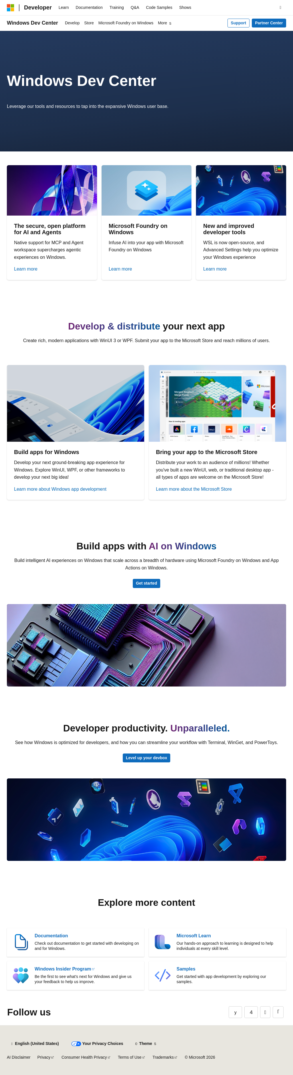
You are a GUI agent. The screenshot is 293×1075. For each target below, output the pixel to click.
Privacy (43, 1057)
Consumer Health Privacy (84, 1057)
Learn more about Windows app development (60, 489)
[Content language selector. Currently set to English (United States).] (34, 1043)
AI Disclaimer (18, 1057)
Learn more (25, 269)
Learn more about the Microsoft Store (194, 489)
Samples (186, 968)
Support (238, 23)
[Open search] (280, 8)
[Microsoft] (10, 7)
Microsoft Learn (194, 935)
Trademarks (163, 1057)
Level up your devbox (146, 758)
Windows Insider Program (63, 968)
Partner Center (269, 23)
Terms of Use (129, 1057)
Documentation (51, 935)
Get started (146, 583)
